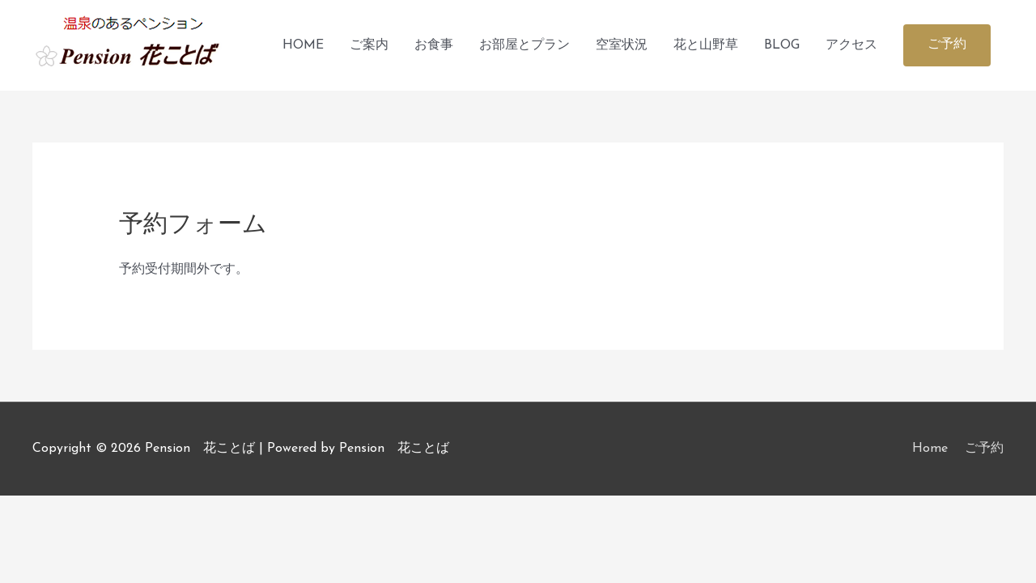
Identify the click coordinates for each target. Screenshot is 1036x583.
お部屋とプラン (524, 45)
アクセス (851, 45)
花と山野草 (705, 45)
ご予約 (984, 448)
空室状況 (622, 45)
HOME (303, 45)
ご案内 (369, 45)
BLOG (782, 45)
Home (930, 448)
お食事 (433, 45)
